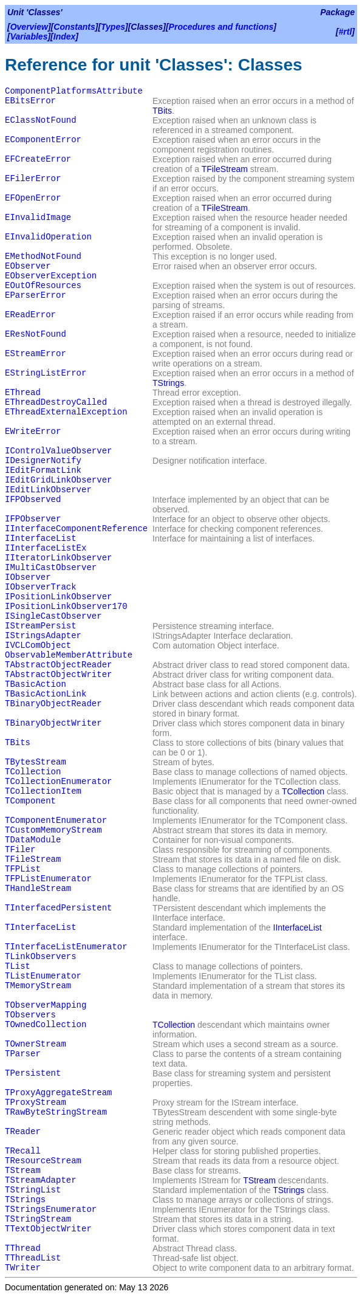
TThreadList (33, 1258)
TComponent (30, 801)
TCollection (33, 772)
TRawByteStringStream (56, 1112)
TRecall (23, 1151)
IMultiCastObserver (51, 568)
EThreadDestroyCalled (56, 402)
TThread (23, 1248)
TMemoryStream (38, 986)
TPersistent (33, 1073)
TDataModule (33, 840)
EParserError (35, 295)
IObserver (28, 577)
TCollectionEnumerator (58, 781)
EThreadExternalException (66, 412)
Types (113, 27)
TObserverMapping (45, 1005)
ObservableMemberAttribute (68, 655)
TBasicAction (35, 684)
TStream (23, 1170)
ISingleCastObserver (53, 616)
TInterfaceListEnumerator (66, 947)
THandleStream (38, 888)
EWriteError (33, 431)
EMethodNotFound (43, 256)
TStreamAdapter (41, 1180)
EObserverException (51, 276)
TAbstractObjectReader (58, 665)
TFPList (23, 869)
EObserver (28, 266)
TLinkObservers (41, 957)
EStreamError (35, 354)
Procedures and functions (221, 27)
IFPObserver (33, 519)
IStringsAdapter (43, 636)
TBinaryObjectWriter (53, 723)
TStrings (168, 383)
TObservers (30, 1015)
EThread (23, 392)
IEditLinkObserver (48, 490)
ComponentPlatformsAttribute (74, 91)
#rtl (345, 31)
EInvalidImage (38, 217)
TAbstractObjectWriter (58, 674)
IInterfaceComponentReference (76, 529)
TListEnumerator (43, 976)
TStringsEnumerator (51, 1209)
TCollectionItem (43, 791)
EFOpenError (33, 198)
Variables (29, 36)
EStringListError (45, 373)
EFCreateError (38, 159)
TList (17, 966)
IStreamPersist (41, 626)
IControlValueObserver (58, 451)
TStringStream (38, 1219)
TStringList (33, 1190)
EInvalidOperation (48, 237)
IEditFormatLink (43, 470)
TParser (23, 1054)
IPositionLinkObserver (58, 597)
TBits (162, 110)
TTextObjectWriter (48, 1229)
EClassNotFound (41, 120)
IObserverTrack (41, 587)
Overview (29, 27)
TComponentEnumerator (56, 820)
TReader (23, 1132)
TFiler (20, 850)
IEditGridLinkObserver (58, 480)
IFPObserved (33, 499)
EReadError (30, 315)
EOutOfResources (43, 286)
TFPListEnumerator (48, 879)
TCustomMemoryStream (53, 830)
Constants (74, 27)
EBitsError (30, 101)
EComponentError (43, 140)
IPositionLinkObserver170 (66, 606)
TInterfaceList (41, 927)
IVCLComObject (38, 645)
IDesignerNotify (43, 461)
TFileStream (225, 169)
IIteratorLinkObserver (58, 558)
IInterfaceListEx (45, 548)
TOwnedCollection (45, 1025)
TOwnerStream (35, 1044)
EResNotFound (35, 334)
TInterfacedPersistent (58, 908)
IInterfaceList (41, 538)
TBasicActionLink (45, 694)
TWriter (23, 1268)
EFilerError (33, 179)
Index (64, 36)
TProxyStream (35, 1102)
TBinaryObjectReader (53, 704)
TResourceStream (43, 1161)
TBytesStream (35, 762)
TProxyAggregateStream (58, 1093)
